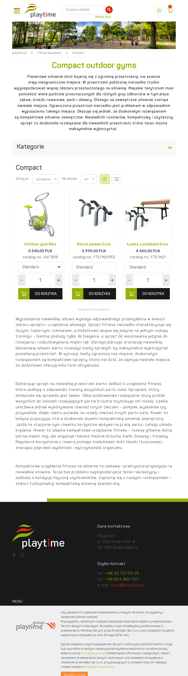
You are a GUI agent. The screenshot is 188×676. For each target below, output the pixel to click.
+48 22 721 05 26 (122, 573)
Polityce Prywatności (99, 667)
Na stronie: (69, 179)
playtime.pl (19, 53)
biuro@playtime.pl (127, 585)
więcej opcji (103, 16)
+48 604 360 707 (122, 579)
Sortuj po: (22, 179)
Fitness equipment (49, 53)
